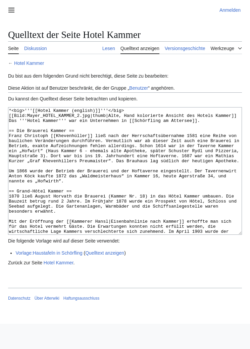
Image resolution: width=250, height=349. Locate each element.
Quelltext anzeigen (104, 278)
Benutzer (138, 88)
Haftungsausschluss (81, 323)
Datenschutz (19, 323)
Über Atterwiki (47, 323)
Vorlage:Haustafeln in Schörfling (48, 278)
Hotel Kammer (29, 63)
